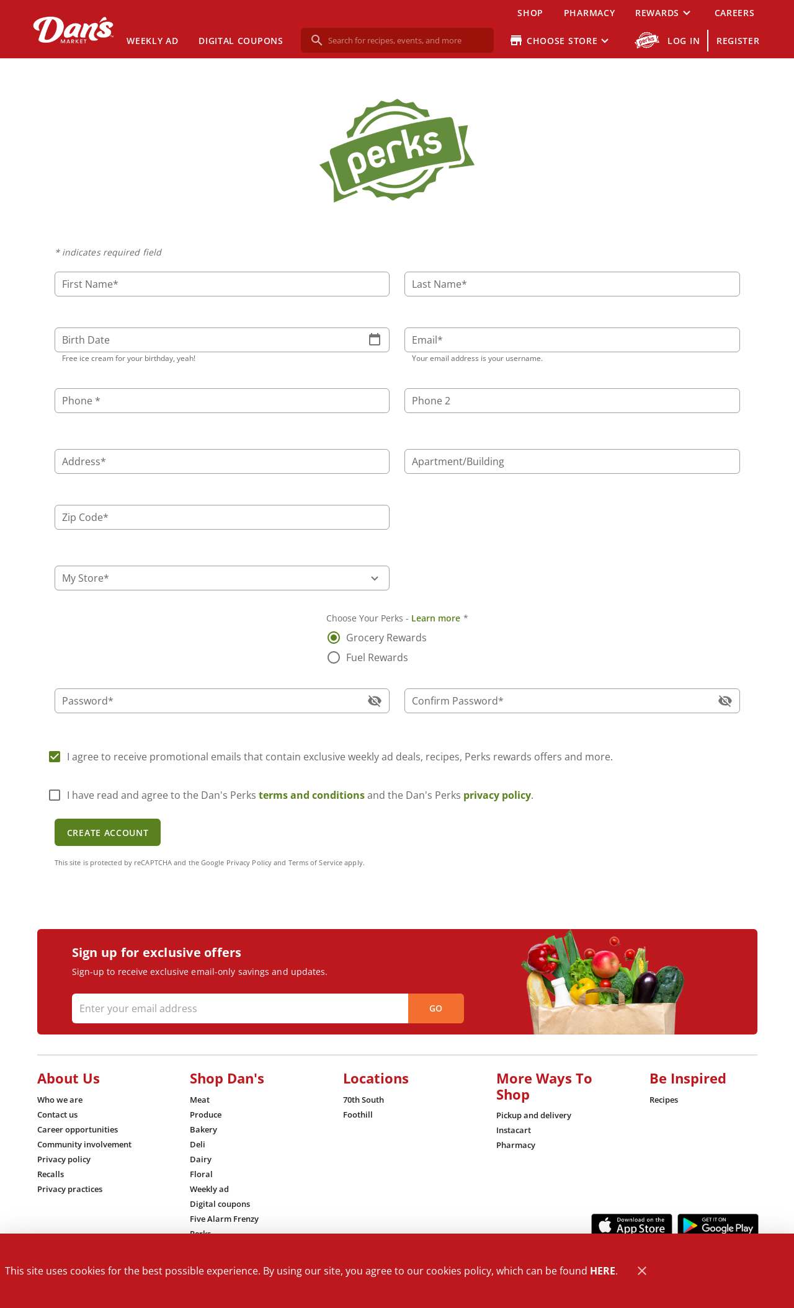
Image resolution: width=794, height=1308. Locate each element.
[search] (406, 40)
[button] (664, 12)
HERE (602, 1271)
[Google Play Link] (718, 1225)
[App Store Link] (631, 1225)
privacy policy (497, 795)
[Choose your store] (560, 40)
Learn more (436, 618)
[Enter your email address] (266, 1008)
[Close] (641, 1271)
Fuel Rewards (377, 657)
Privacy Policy (249, 862)
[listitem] (60, 1099)
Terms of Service (315, 862)
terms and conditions (312, 795)
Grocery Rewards (386, 637)
